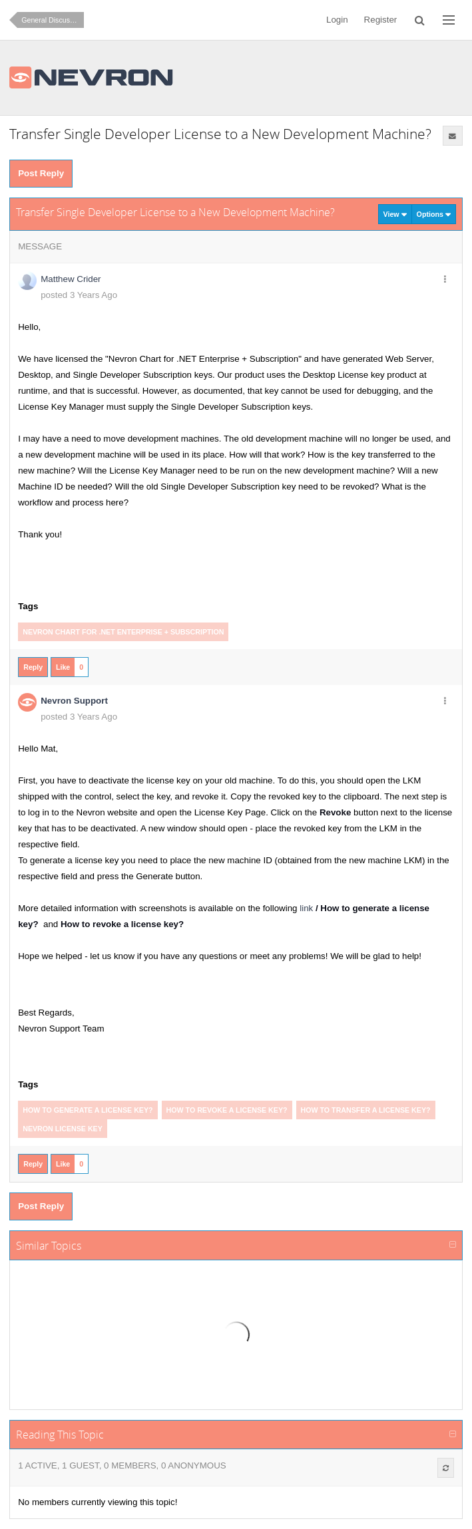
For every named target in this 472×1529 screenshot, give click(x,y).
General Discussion (52, 20)
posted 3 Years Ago (79, 295)
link (306, 908)
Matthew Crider (71, 279)
